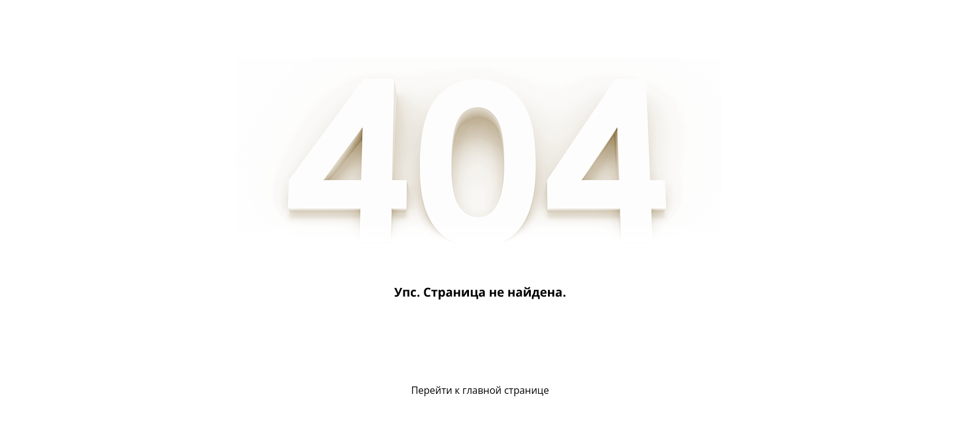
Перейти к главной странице (480, 390)
